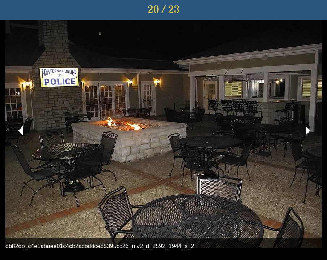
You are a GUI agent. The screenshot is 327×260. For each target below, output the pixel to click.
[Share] (298, 10)
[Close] (10, 10)
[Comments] (317, 10)
